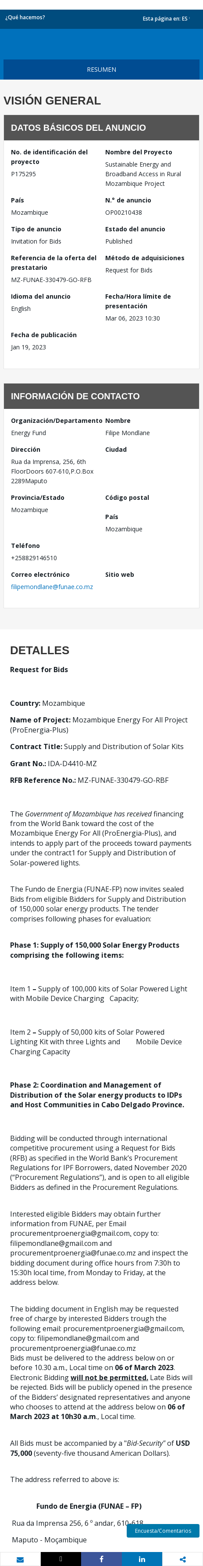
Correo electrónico (40, 574)
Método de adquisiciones (145, 258)
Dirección (25, 449)
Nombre (118, 420)
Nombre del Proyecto (138, 152)
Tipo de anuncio (36, 229)
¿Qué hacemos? (25, 17)
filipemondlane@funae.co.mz (52, 586)
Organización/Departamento (54, 420)
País (17, 200)
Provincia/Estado (37, 497)
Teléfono (25, 545)
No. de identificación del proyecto (49, 157)
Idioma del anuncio (41, 296)
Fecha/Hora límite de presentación (138, 301)
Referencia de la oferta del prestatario (53, 263)
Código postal (127, 497)
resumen (101, 69)
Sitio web (119, 574)
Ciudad (116, 449)
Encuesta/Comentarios (163, 1531)
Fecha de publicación (44, 335)
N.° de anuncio (128, 200)
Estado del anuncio (135, 229)
